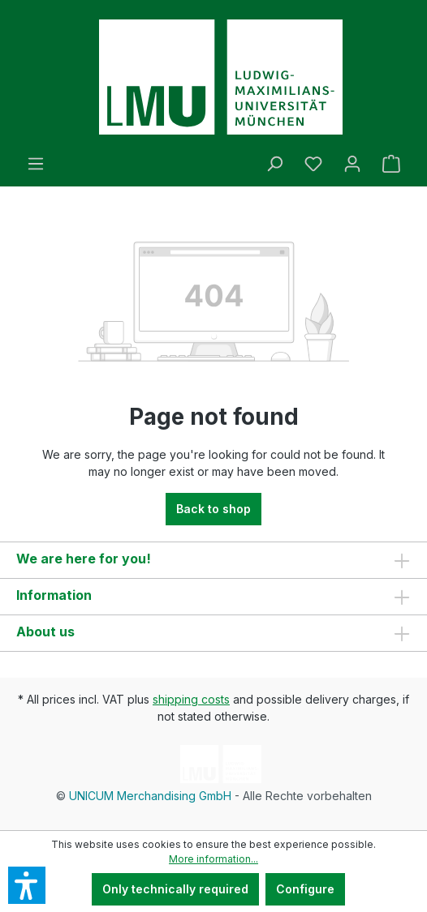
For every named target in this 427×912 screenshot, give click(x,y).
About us (45, 631)
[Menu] (35, 164)
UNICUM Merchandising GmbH (150, 796)
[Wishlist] (313, 164)
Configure (305, 889)
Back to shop (213, 509)
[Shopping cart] (391, 164)
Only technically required (175, 889)
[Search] (274, 164)
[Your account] (352, 164)
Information (54, 595)
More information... (213, 859)
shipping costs (191, 699)
